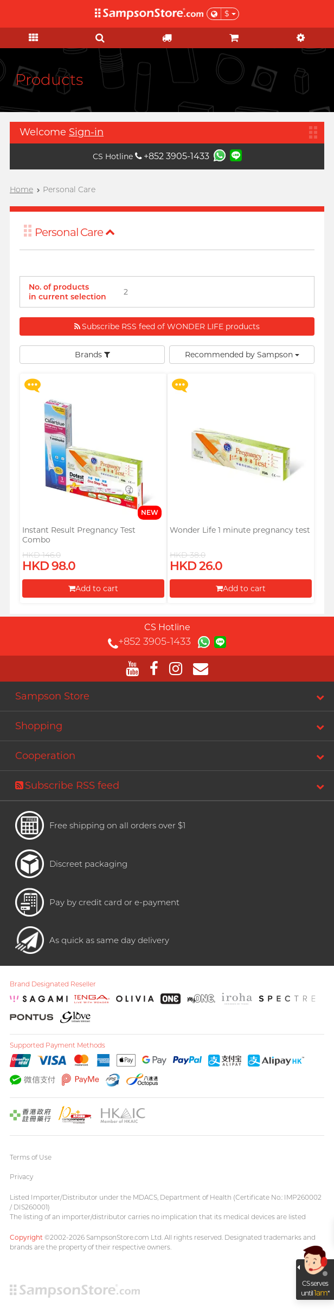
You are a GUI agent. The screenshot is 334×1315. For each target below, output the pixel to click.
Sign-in (86, 132)
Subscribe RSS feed (67, 785)
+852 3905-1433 (172, 156)
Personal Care (75, 232)
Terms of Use (31, 1157)
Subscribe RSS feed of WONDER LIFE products (167, 326)
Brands (92, 354)
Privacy (21, 1177)
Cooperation (45, 756)
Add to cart (93, 588)
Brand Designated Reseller (53, 984)
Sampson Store (52, 696)
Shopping (38, 726)
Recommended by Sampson (242, 354)
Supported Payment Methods (57, 1045)
